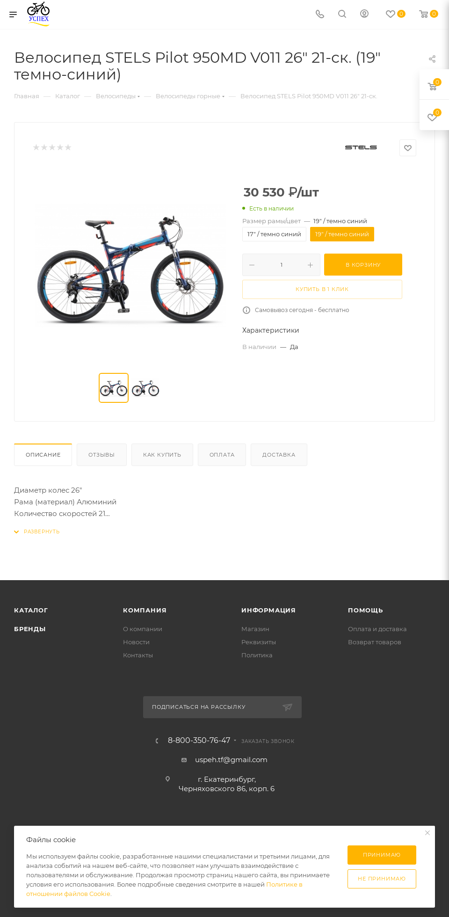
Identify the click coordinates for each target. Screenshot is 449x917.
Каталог (31, 610)
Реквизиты (258, 642)
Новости (136, 642)
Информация (268, 610)
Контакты (138, 655)
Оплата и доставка (377, 629)
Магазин (255, 629)
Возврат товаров (374, 642)
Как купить (162, 454)
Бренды (30, 629)
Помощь (365, 610)
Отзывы (101, 454)
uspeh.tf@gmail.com (231, 759)
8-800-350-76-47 (199, 740)
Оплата (222, 454)
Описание (43, 454)
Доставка (278, 454)
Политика (257, 655)
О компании (142, 629)
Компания (145, 610)
